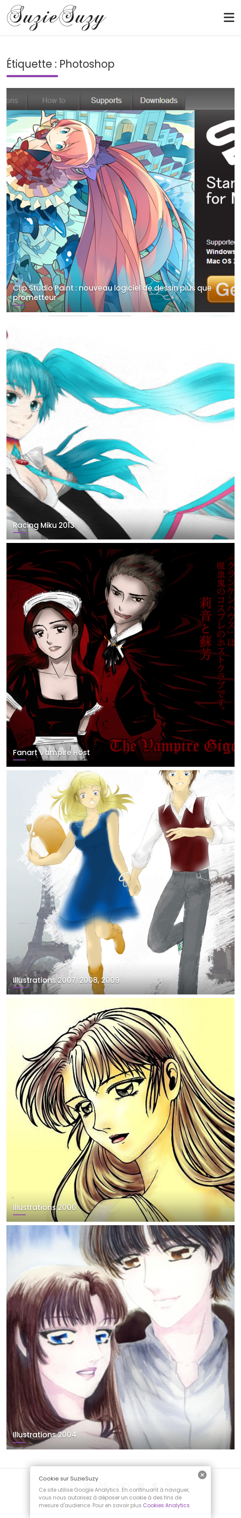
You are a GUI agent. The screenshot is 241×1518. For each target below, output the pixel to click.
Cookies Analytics (166, 1505)
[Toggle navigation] (229, 17)
